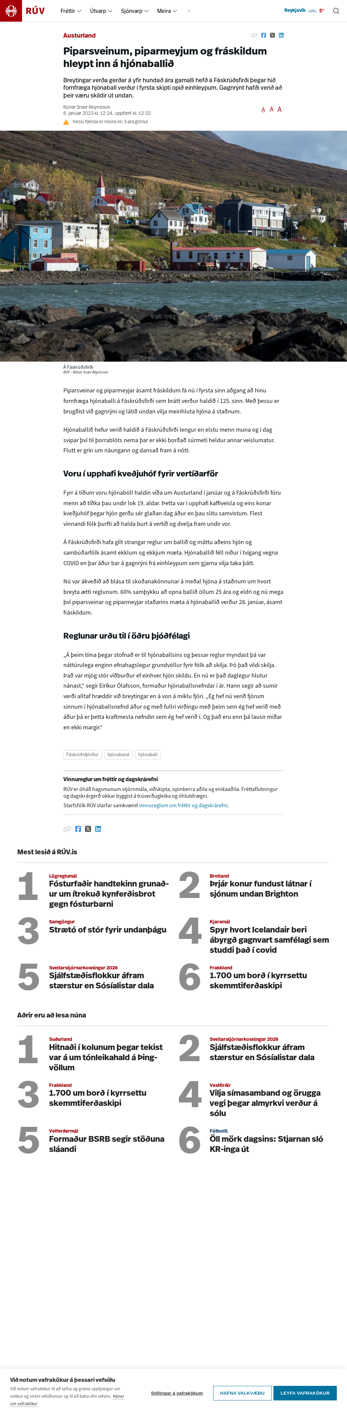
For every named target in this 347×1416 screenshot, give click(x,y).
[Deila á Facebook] (263, 35)
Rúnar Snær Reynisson (86, 107)
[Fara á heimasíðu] (28, 11)
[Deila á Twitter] (272, 35)
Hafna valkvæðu (241, 1393)
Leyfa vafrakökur (305, 1393)
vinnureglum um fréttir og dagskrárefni (183, 805)
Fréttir (68, 11)
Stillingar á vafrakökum (175, 1393)
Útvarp (98, 11)
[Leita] (336, 11)
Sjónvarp (131, 11)
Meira (164, 11)
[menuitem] (79, 11)
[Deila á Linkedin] (281, 35)
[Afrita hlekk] (254, 35)
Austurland (79, 36)
